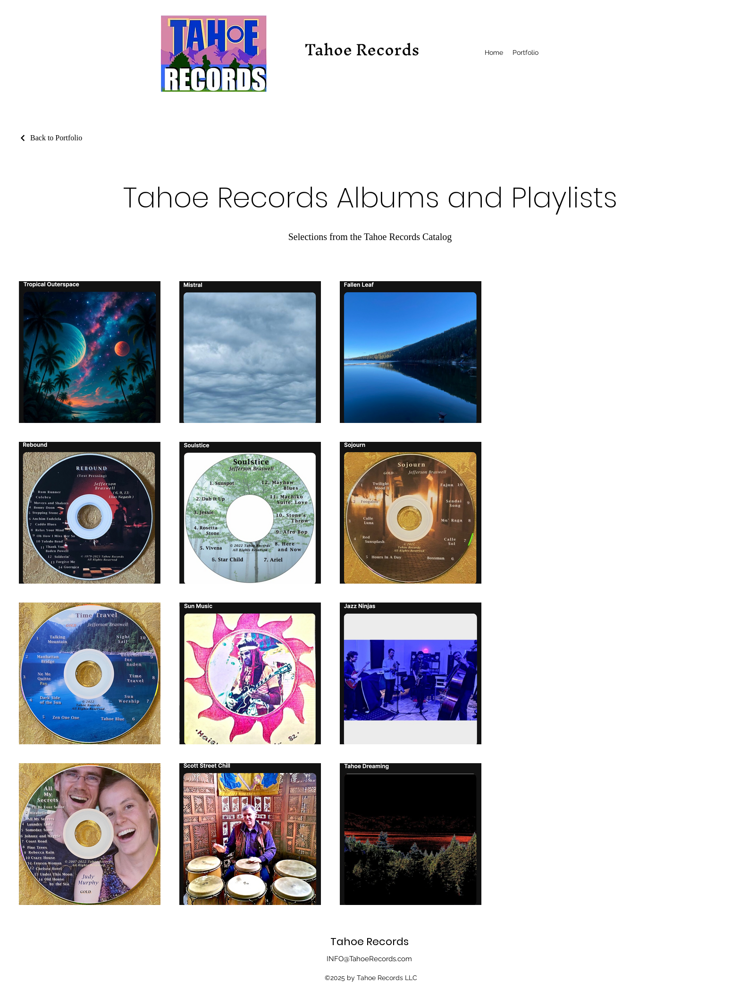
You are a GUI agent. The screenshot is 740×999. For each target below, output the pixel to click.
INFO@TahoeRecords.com (369, 959)
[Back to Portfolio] (50, 138)
